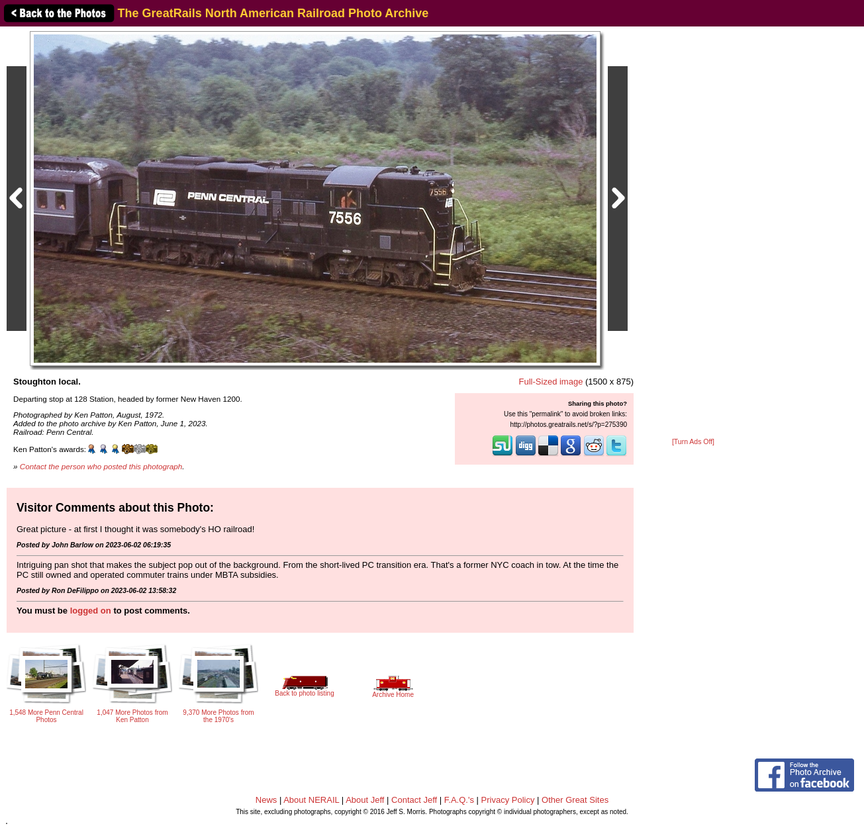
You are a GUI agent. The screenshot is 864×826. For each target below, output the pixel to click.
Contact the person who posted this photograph (101, 466)
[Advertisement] (693, 233)
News (266, 800)
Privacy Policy (508, 800)
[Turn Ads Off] (693, 441)
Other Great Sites (575, 800)
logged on (90, 611)
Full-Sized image (551, 382)
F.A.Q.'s (459, 800)
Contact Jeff (414, 800)
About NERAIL (311, 800)
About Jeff (365, 800)
